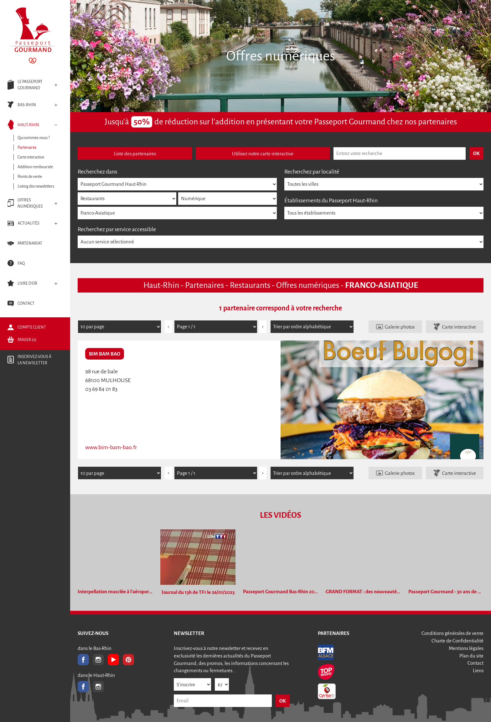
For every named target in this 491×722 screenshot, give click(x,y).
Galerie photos (400, 327)
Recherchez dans (97, 172)
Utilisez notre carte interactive (262, 153)
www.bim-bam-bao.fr (111, 447)
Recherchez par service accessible (117, 229)
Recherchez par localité (311, 172)
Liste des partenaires (135, 153)
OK (282, 701)
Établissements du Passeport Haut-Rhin (331, 200)
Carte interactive (459, 327)
